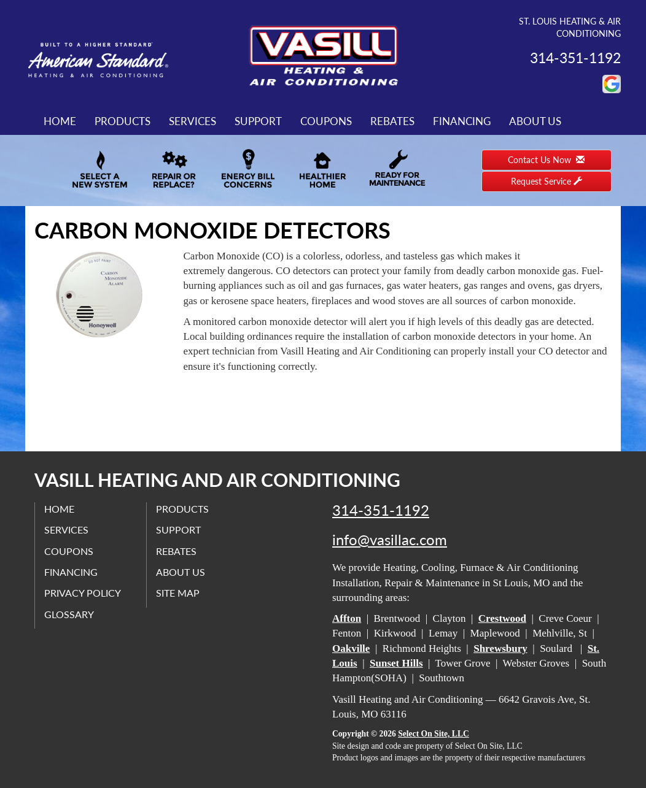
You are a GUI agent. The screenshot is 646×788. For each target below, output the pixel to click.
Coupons (326, 121)
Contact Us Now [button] (546, 160)
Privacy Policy (82, 593)
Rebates (392, 121)
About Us (535, 121)
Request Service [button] (546, 181)
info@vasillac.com (389, 539)
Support (258, 121)
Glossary (69, 614)
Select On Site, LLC (433, 733)
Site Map (178, 593)
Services (192, 121)
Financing (462, 121)
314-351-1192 (380, 510)
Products (122, 121)
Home (60, 121)
